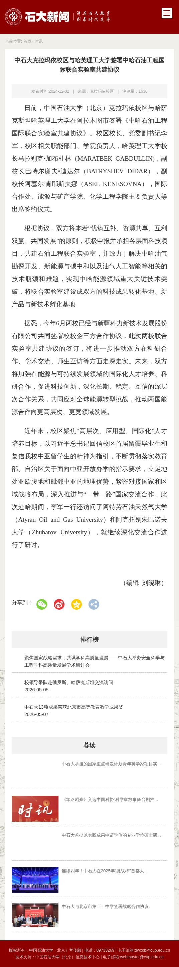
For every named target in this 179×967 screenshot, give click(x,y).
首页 (27, 41)
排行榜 (89, 639)
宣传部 (75, 950)
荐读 (89, 745)
